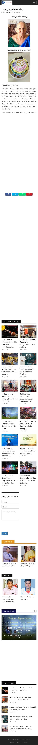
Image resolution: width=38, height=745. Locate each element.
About (18, 742)
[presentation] (17, 526)
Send (4, 533)
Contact (26, 742)
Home (12, 742)
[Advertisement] (19, 134)
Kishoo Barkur (6, 12)
